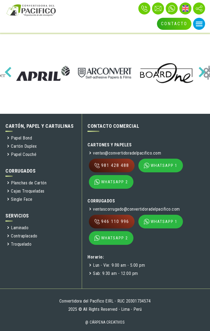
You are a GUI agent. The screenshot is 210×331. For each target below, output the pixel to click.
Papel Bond (19, 138)
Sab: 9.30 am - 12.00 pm (113, 273)
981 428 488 (111, 165)
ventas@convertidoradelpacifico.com (125, 153)
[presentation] (10, 72)
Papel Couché (21, 154)
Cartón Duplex (22, 146)
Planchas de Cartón (26, 182)
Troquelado (19, 244)
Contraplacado (22, 236)
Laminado (17, 227)
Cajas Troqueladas (26, 191)
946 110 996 (111, 221)
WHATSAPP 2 (111, 182)
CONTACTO (174, 23)
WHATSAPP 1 (160, 165)
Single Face (20, 199)
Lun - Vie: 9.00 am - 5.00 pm (117, 265)
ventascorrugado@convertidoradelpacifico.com (134, 209)
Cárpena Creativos (107, 322)
